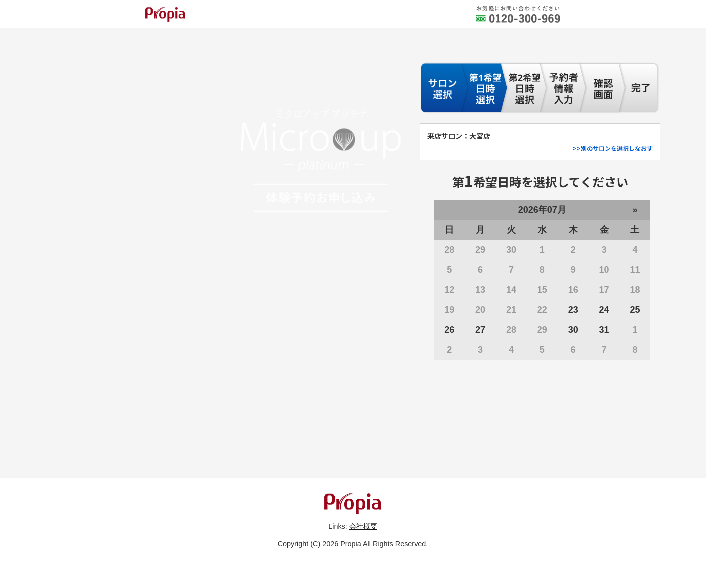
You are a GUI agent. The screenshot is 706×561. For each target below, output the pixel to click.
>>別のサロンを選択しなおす (613, 148)
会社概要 (364, 526)
